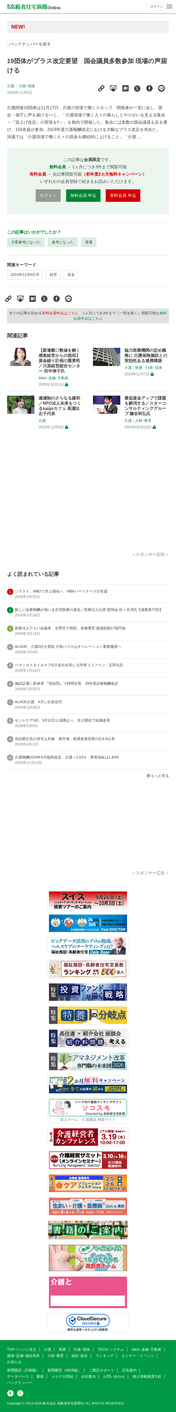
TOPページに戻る (21, 1349)
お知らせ (14, 1362)
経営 (53, 274)
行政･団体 (27, 86)
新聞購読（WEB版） (64, 1370)
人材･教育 (143, 420)
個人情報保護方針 (147, 1376)
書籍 (40, 1376)
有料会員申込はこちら (60, 313)
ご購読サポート (101, 1370)
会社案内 (88, 1376)
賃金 (71, 274)
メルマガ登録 (62, 1376)
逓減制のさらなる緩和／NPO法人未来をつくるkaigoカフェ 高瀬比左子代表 (60, 406)
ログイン (156, 6)
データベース (18, 1376)
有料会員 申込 (123, 195)
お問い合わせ (114, 1376)
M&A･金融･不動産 (53, 378)
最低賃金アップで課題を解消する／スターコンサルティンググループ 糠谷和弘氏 (145, 406)
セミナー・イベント (137, 1356)
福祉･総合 (79, 1356)
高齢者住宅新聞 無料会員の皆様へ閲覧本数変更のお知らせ (82, 26)
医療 (138, 367)
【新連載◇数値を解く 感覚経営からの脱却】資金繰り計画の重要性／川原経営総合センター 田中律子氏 (59, 360)
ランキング (105, 1356)
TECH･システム (111, 1349)
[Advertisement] (88, 496)
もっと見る (160, 776)
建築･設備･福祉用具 (23, 1356)
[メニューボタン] (169, 6)
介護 (10, 86)
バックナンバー (20, 1383)
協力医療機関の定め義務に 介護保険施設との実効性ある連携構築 (145, 355)
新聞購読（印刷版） (23, 1370)
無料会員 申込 (83, 195)
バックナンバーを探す (30, 44)
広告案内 (129, 1370)
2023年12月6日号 (25, 274)
